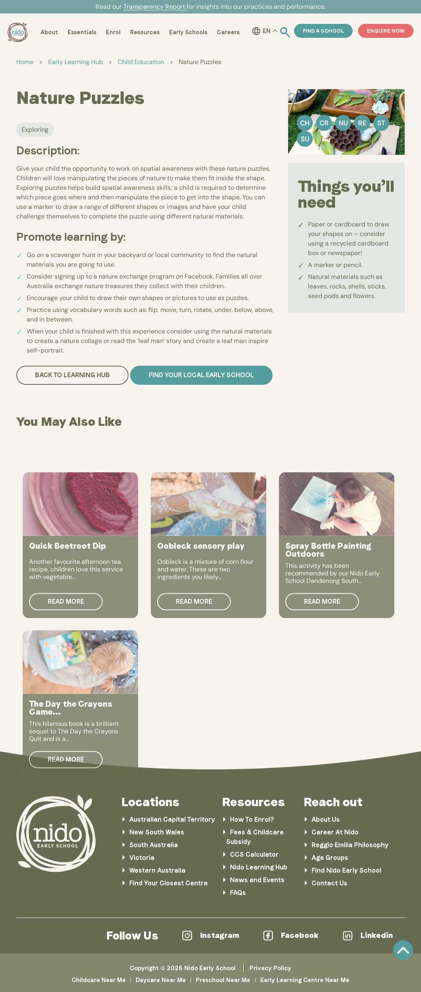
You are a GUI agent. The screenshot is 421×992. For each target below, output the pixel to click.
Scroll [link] (403, 950)
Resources (145, 32)
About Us (326, 819)
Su (305, 138)
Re (362, 123)
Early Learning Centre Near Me (304, 980)
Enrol (113, 32)
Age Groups (330, 857)
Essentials (82, 32)
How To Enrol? (252, 819)
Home (24, 62)
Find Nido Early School (346, 870)
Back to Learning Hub (72, 375)
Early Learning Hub (75, 62)
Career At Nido (335, 832)
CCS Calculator (254, 854)
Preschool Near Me (223, 980)
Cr (324, 123)
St (381, 123)
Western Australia (157, 870)
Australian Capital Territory (172, 819)
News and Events (257, 880)
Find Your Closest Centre (168, 883)
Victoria (141, 857)
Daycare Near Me (161, 980)
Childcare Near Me (99, 980)
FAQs (238, 893)
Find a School (323, 31)
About (49, 32)
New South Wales (156, 832)
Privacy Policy (270, 968)
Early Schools (188, 32)
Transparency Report (155, 6)
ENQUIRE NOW (386, 31)
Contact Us (329, 883)
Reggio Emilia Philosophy (350, 845)
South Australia (153, 845)
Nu (343, 123)
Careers (228, 32)
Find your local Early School (201, 375)
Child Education (141, 62)
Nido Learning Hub (258, 867)
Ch (305, 123)
